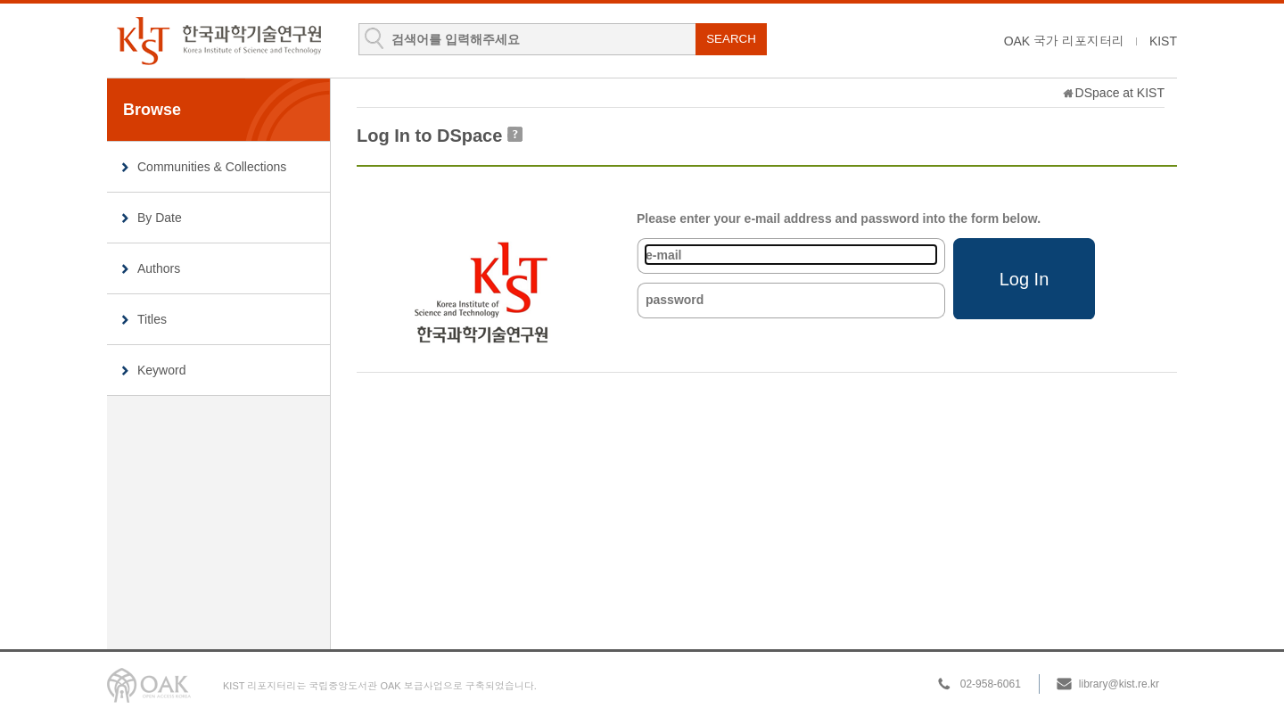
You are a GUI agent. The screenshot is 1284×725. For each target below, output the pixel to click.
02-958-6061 (990, 684)
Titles (152, 319)
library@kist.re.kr (1119, 684)
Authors (158, 268)
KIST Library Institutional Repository (218, 40)
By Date (159, 217)
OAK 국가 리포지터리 (1064, 41)
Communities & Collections (211, 167)
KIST (1163, 41)
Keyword (161, 370)
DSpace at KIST (1120, 93)
